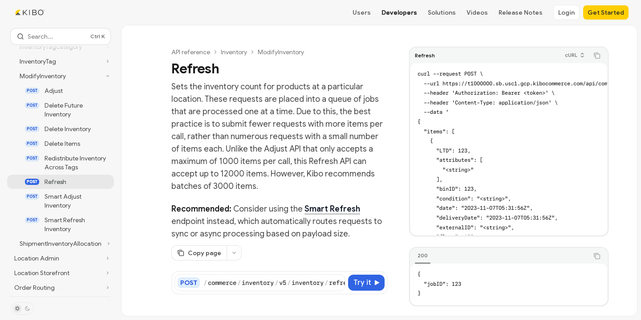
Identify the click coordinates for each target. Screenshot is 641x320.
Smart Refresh (332, 209)
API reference (190, 52)
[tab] (422, 255)
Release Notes (521, 12)
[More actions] (234, 252)
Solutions (442, 12)
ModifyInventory (281, 52)
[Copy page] (199, 252)
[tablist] (499, 256)
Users (362, 12)
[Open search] (60, 36)
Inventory (234, 52)
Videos (477, 12)
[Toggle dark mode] (22, 308)
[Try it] (366, 283)
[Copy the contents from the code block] (597, 55)
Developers (399, 12)
